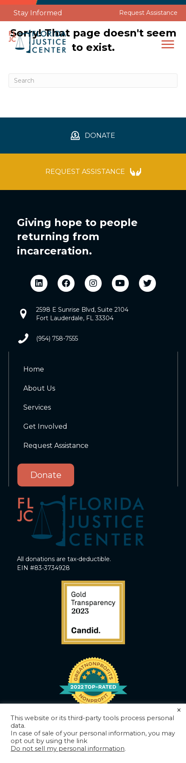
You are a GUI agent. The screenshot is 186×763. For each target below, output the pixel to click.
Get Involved (45, 426)
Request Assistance (148, 13)
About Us (39, 388)
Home (33, 369)
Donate (45, 475)
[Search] (93, 80)
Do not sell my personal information (68, 748)
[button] (167, 44)
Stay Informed (38, 13)
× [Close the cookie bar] (179, 710)
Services (37, 407)
